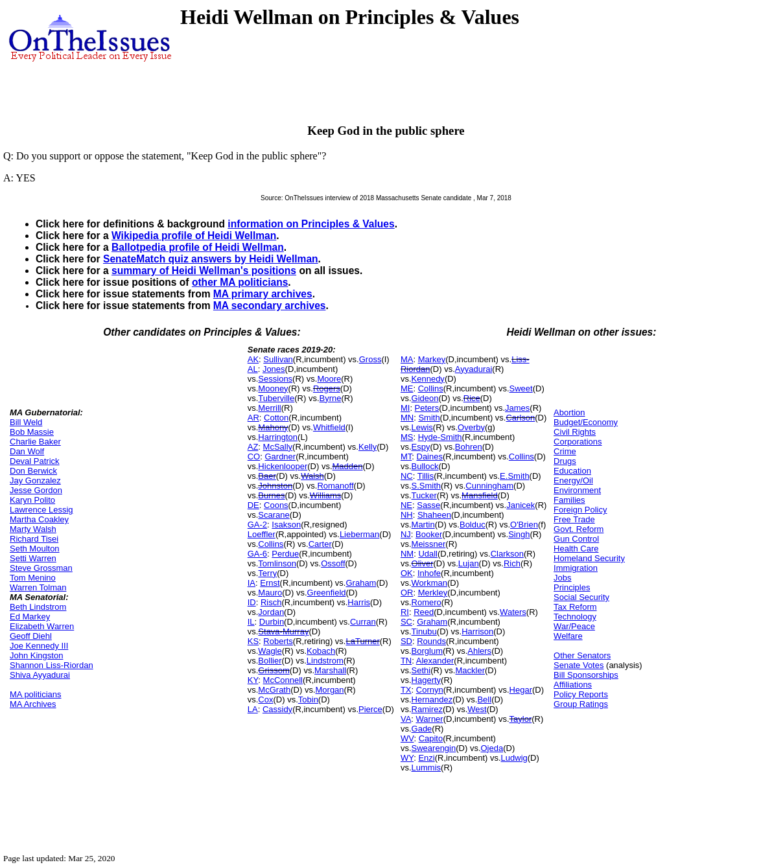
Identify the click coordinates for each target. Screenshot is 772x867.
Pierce (370, 709)
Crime (565, 451)
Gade (422, 729)
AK (253, 359)
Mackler (470, 670)
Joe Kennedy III (39, 646)
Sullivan (278, 359)
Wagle (269, 651)
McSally (278, 447)
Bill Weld (26, 422)
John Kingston (36, 655)
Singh (519, 534)
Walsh (312, 476)
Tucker (424, 495)
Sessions (275, 379)
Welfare (568, 636)
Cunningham (489, 486)
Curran (363, 622)
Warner (429, 719)
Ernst (269, 583)
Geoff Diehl (31, 636)
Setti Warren (33, 558)
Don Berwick (33, 471)
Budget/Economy (586, 422)
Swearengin (434, 748)
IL (251, 622)
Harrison (477, 631)
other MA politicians (240, 282)
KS (253, 641)
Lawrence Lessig (41, 509)
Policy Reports (581, 694)
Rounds (431, 641)
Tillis (425, 476)
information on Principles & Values (311, 223)
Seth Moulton (35, 548)
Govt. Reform (578, 529)
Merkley (433, 592)
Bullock (425, 466)
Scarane (273, 515)
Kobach (321, 651)
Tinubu (424, 631)
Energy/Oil (573, 480)
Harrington (278, 437)
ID (252, 602)
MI (405, 408)
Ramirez (427, 709)
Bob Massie (32, 432)
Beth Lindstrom (38, 607)
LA (253, 709)
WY (407, 758)
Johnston (275, 486)
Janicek (520, 505)
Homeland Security (589, 558)
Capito (431, 738)
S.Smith (426, 486)
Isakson (286, 524)
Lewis (422, 427)
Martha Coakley (39, 519)
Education (572, 471)
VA (406, 719)
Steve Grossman (41, 568)
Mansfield (480, 495)
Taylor (520, 719)
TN (406, 660)
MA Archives (33, 704)
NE (406, 505)
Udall (428, 554)
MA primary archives (262, 293)
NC (407, 476)
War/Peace (574, 626)
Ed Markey (30, 616)
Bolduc (472, 524)
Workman (429, 583)
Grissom (273, 670)
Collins (270, 544)
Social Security (581, 597)
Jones (274, 369)
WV (407, 738)
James (517, 408)
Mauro (270, 592)
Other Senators (582, 655)
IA (251, 583)
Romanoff (335, 486)
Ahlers (479, 651)
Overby (471, 427)
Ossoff (333, 563)
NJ (406, 534)
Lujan (468, 563)
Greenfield (326, 592)
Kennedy (428, 379)
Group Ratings (581, 704)
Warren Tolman (38, 587)
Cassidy (277, 709)
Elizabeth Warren (42, 626)
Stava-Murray (283, 631)
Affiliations (573, 684)
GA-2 (257, 524)
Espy (421, 447)
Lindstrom (325, 660)
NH (407, 515)
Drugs (565, 461)
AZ (253, 447)
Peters (427, 408)
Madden (348, 466)
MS (407, 437)
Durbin (271, 622)
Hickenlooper (282, 466)
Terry (267, 573)
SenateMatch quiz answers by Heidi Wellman (210, 258)
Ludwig (514, 758)
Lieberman (359, 534)
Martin (423, 524)
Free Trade (574, 519)
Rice (471, 398)
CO (254, 456)
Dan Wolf (27, 451)
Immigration (576, 568)
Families (569, 500)
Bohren (468, 447)
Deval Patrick (35, 461)
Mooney (273, 388)
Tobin (308, 699)
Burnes (271, 495)
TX (406, 690)
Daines (430, 456)
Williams (325, 495)
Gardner (280, 456)
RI (405, 612)
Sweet (521, 388)
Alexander (435, 660)
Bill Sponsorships (586, 675)
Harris (358, 602)
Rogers (326, 388)
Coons (276, 505)
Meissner (429, 544)
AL (253, 369)
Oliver (423, 563)
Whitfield (329, 427)
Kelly (367, 447)
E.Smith (515, 476)
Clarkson (507, 554)
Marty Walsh (33, 529)
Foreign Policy (580, 509)
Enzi (426, 758)
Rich (512, 563)
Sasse (428, 505)
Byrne (331, 398)
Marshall (330, 670)
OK (407, 573)
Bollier (269, 660)
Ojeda (492, 748)
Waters (513, 612)
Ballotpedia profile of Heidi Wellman (197, 247)
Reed (424, 612)
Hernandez (432, 699)
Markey (432, 359)
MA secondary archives (269, 305)
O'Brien (524, 524)
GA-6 (257, 554)
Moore (329, 379)
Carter (320, 544)
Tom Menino (33, 578)
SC (406, 622)
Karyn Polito (32, 500)
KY (253, 680)
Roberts (278, 641)
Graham (360, 583)
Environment (577, 490)
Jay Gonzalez (35, 480)
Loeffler (261, 534)
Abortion (569, 412)
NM (407, 554)
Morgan (330, 690)
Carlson (520, 417)
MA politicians (35, 694)
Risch (271, 602)
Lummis (426, 767)
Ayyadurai (474, 369)
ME (407, 388)
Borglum (427, 651)
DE (253, 505)
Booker (428, 534)
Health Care (576, 548)
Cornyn (429, 690)
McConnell (283, 680)
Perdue (285, 554)
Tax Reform (575, 607)
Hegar (520, 690)
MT (406, 456)
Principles (572, 587)
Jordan (271, 612)
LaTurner (362, 641)
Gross (370, 359)
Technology (575, 616)
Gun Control (576, 539)
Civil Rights (575, 432)
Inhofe (429, 573)
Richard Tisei (34, 539)
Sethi (421, 670)
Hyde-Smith (440, 437)
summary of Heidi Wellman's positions (203, 270)
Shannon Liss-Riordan (51, 665)
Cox (265, 699)
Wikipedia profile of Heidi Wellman (193, 235)
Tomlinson (277, 563)
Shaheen (434, 515)
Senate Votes (578, 665)
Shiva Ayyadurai (40, 675)
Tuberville (276, 398)
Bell (484, 699)
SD (406, 641)
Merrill (269, 408)
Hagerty (426, 680)
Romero (426, 602)
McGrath (274, 690)
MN (407, 417)
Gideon (425, 398)
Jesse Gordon (36, 490)
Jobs (562, 578)
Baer (266, 476)
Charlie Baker (35, 441)
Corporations (578, 441)
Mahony (273, 427)
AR (253, 417)
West (476, 709)
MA (407, 359)
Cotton (276, 417)
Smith (428, 417)
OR (407, 592)
